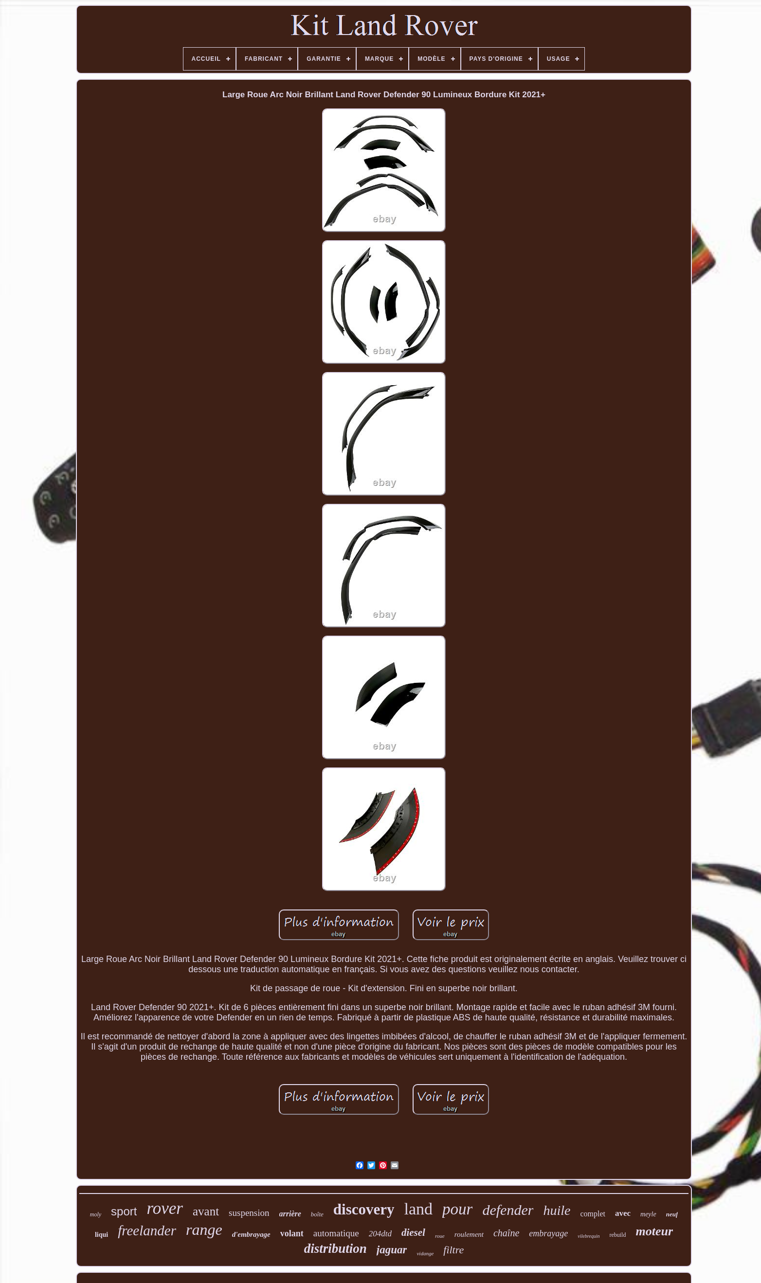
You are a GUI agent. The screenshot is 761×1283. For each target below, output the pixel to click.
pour (457, 1209)
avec (623, 1213)
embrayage (548, 1233)
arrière (290, 1214)
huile (556, 1210)
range (204, 1229)
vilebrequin (588, 1236)
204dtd (380, 1233)
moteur (654, 1231)
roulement (469, 1234)
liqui (101, 1234)
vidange (425, 1253)
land (418, 1209)
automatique (336, 1233)
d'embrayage (251, 1234)
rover (164, 1208)
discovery (364, 1209)
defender (507, 1210)
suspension (249, 1213)
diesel (413, 1232)
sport (124, 1211)
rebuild (617, 1234)
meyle (648, 1214)
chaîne (506, 1233)
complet (592, 1214)
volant (292, 1233)
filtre (453, 1250)
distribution (335, 1248)
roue (440, 1236)
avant (206, 1211)
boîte (317, 1214)
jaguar (392, 1250)
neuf (672, 1214)
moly (95, 1214)
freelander (147, 1230)
